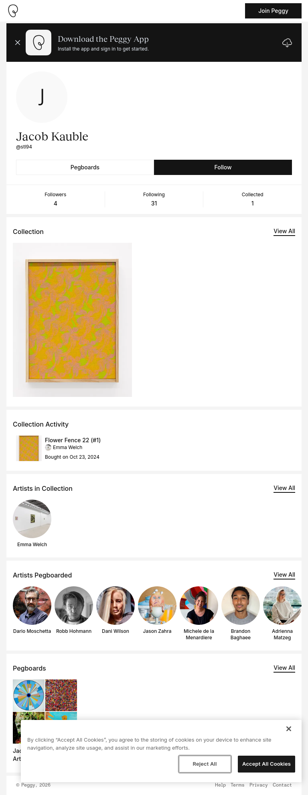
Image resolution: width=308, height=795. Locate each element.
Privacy (258, 785)
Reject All (204, 763)
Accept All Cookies (266, 763)
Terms (238, 785)
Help (220, 785)
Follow (222, 167)
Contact (282, 785)
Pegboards (85, 167)
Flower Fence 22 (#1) (73, 440)
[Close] (289, 729)
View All (284, 231)
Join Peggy (273, 10)
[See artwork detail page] (72, 320)
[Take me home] (12, 10)
